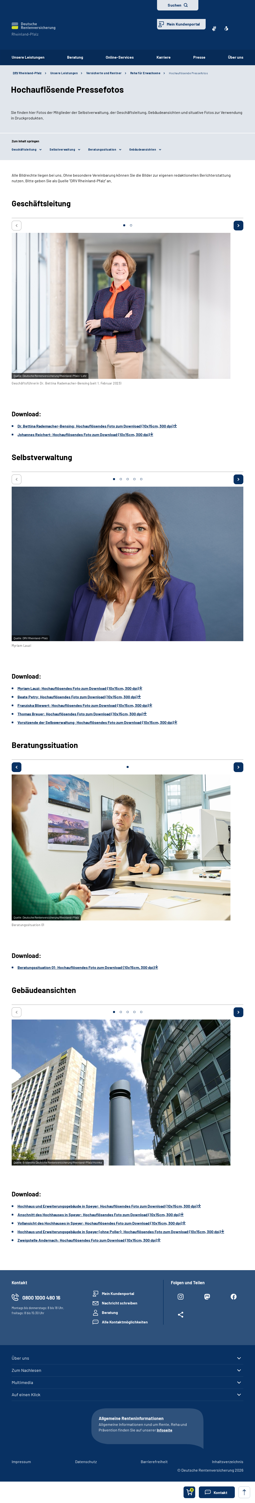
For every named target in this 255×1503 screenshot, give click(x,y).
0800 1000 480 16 (41, 1297)
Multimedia (22, 1382)
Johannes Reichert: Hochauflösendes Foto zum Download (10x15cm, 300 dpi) (84, 434)
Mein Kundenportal (183, 24)
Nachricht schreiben (119, 1303)
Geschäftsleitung (24, 149)
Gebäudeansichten (142, 149)
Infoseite (164, 1430)
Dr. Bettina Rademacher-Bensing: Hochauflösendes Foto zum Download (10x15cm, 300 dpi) (96, 426)
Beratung (75, 57)
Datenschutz (86, 1461)
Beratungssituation (102, 149)
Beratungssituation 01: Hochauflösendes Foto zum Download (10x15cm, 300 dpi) (86, 967)
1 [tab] (124, 225)
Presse (199, 57)
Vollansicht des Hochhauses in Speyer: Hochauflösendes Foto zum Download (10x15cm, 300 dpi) (100, 1223)
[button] (217, 1492)
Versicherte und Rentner (104, 73)
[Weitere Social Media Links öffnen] (180, 1316)
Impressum (21, 1461)
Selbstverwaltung (62, 149)
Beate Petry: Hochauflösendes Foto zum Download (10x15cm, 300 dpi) (78, 696)
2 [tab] (131, 225)
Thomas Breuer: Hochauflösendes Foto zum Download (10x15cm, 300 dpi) (80, 713)
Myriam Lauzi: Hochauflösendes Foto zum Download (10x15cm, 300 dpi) (78, 688)
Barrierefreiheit (154, 1461)
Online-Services (120, 57)
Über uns (235, 57)
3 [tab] (127, 479)
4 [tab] (134, 479)
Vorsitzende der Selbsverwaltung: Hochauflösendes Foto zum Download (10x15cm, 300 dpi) (96, 722)
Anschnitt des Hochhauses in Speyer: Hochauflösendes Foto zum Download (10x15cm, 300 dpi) (99, 1214)
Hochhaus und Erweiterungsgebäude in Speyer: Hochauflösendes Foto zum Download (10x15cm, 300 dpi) (108, 1206)
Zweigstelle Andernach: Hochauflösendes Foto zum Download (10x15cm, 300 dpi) (87, 1240)
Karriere (164, 57)
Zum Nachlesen (26, 1370)
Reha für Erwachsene (145, 73)
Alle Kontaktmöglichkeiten (125, 1322)
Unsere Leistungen (28, 57)
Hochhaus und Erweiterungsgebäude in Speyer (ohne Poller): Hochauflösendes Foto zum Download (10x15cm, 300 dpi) (119, 1231)
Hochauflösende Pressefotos (188, 73)
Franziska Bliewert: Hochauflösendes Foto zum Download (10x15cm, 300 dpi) (83, 705)
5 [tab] (141, 479)
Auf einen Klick (26, 1394)
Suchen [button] (174, 5)
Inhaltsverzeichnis (227, 1461)
